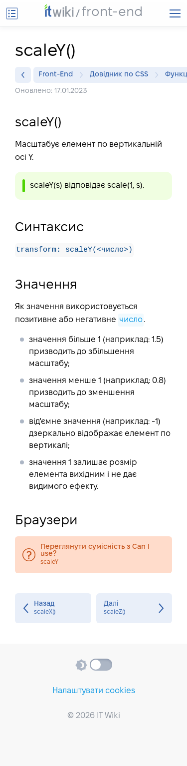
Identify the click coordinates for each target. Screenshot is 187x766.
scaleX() (53, 609)
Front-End (58, 74)
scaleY (93, 555)
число (131, 320)
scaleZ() (134, 609)
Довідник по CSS (121, 74)
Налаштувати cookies (93, 691)
